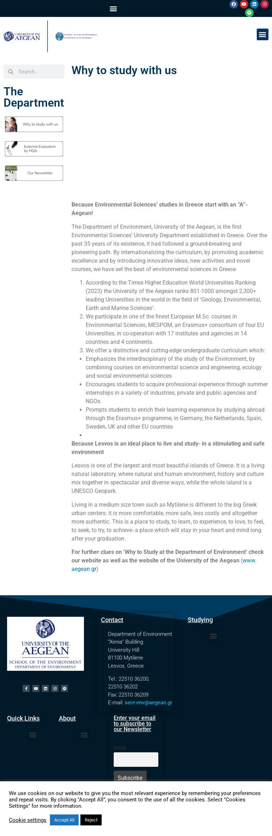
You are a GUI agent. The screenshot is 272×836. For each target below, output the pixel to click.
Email (120, 748)
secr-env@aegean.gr (148, 702)
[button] (113, 8)
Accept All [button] (64, 820)
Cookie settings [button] (27, 820)
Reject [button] (91, 820)
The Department (34, 97)
